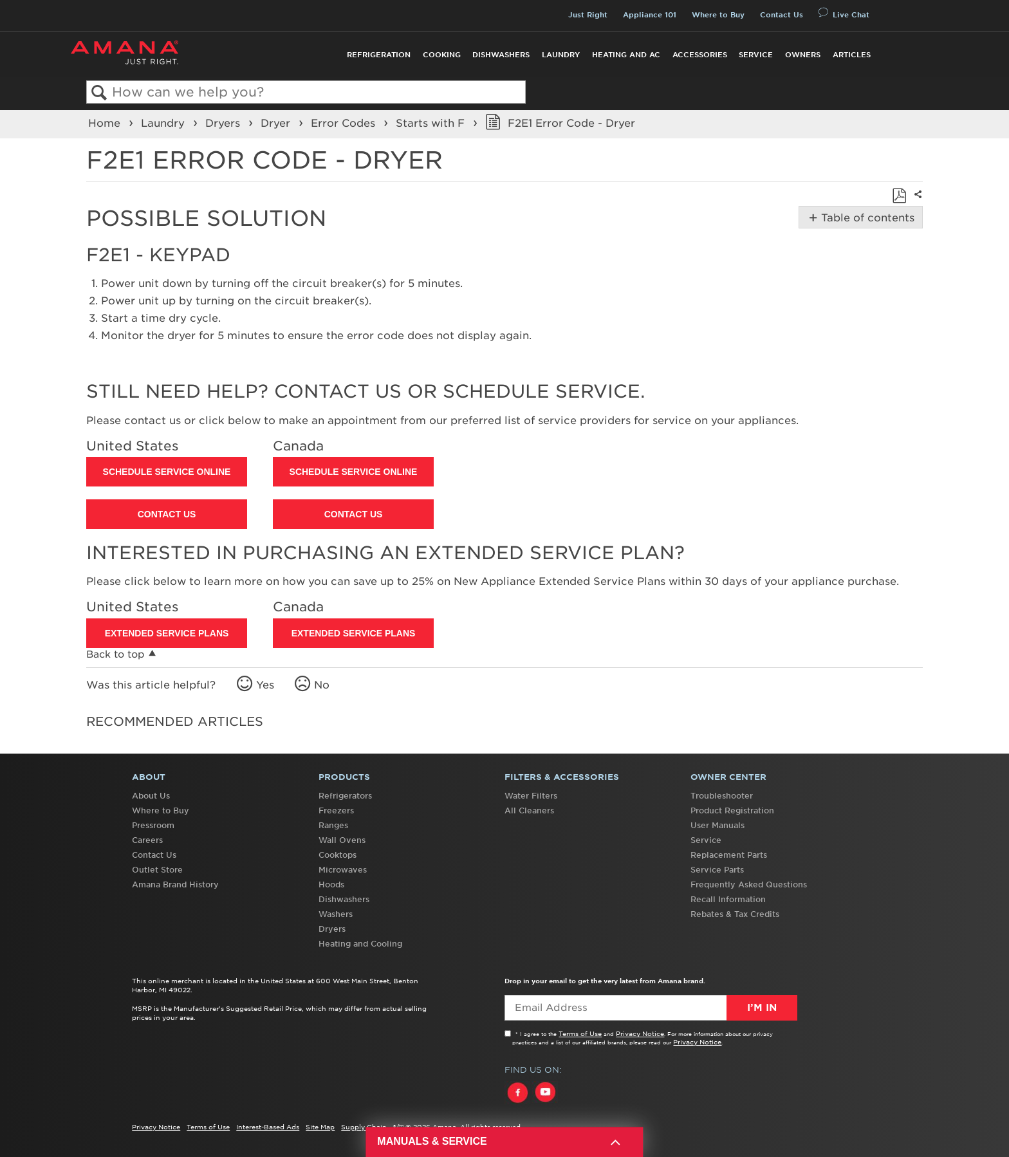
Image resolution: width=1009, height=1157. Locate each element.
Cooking (442, 54)
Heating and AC (626, 54)
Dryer (277, 122)
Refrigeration (379, 54)
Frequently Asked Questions (748, 884)
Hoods (331, 884)
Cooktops (337, 855)
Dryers (224, 122)
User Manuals (717, 825)
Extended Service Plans (167, 633)
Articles (852, 54)
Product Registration (732, 810)
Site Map (320, 1127)
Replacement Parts (728, 855)
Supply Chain (364, 1127)
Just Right (587, 14)
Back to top (115, 654)
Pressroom (153, 825)
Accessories (699, 54)
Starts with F (432, 122)
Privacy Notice (640, 1033)
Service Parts (717, 870)
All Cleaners (529, 810)
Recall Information (728, 899)
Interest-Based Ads (267, 1127)
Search (99, 93)
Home (106, 122)
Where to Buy (718, 14)
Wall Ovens (342, 840)
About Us (151, 796)
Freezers (336, 810)
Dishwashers (501, 54)
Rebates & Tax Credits (734, 914)
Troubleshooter (721, 796)
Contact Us (781, 14)
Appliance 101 (649, 14)
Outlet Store (157, 870)
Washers (336, 914)
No (321, 684)
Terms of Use (580, 1033)
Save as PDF (899, 195)
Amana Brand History (175, 884)
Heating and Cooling (360, 944)
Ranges (333, 825)
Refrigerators (345, 796)
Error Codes (344, 122)
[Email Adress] (650, 1008)
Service (756, 54)
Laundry (561, 54)
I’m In (762, 1008)
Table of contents (866, 217)
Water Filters (530, 796)
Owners (802, 54)
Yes (265, 684)
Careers (147, 840)
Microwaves (343, 870)
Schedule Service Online (167, 472)
